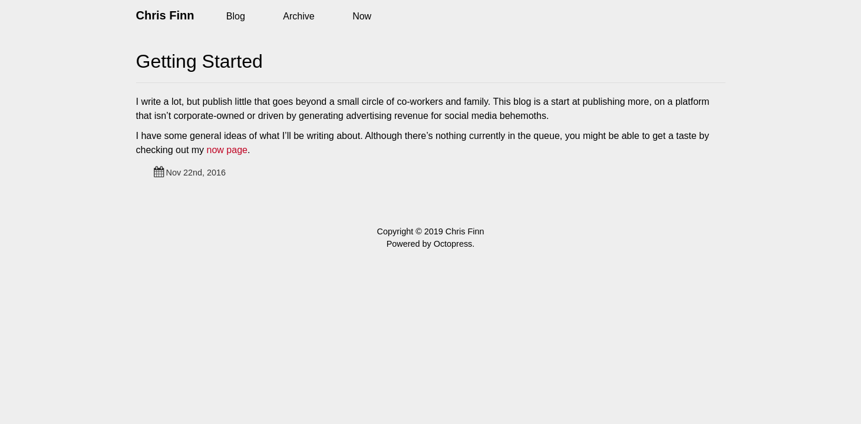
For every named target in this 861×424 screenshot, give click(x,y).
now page (227, 150)
